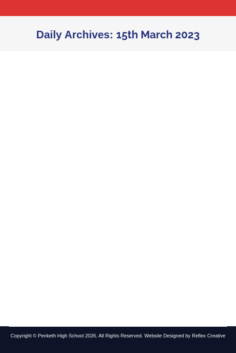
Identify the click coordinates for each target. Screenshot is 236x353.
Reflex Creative (208, 335)
